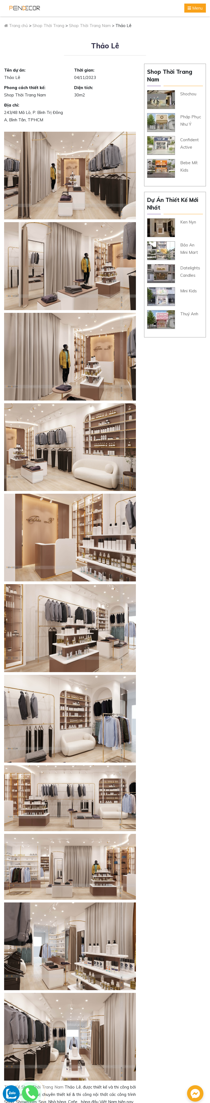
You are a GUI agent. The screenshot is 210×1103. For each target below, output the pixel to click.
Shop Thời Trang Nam (90, 25)
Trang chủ (16, 25)
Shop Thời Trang (48, 25)
